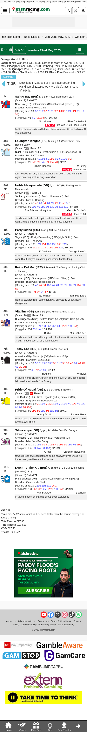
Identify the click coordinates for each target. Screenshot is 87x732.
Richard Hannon (42, 166)
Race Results (32, 36)
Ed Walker (45, 295)
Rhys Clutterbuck (76, 121)
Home (8, 726)
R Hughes (45, 373)
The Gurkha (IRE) (25, 397)
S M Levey (80, 166)
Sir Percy (20, 196)
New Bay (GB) (23, 104)
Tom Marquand (78, 295)
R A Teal (46, 451)
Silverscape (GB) (27, 430)
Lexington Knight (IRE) (31, 141)
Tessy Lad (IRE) (26, 348)
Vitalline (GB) (24, 311)
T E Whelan (79, 492)
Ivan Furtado (44, 492)
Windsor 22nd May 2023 (44, 50)
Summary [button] (8, 77)
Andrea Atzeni (78, 414)
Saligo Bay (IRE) (26, 96)
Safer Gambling (66, 624)
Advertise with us (26, 621)
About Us (10, 621)
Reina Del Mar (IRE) (29, 267)
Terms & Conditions (61, 621)
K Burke (46, 333)
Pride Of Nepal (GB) (29, 389)
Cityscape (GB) (23, 437)
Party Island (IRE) (27, 229)
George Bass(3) (77, 251)
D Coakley (45, 251)
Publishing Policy (47, 624)
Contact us (43, 621)
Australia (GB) (23, 356)
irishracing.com (11, 36)
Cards (22, 726)
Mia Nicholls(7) (78, 333)
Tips (50, 726)
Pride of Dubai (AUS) (26, 478)
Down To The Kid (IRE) (31, 467)
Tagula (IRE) (22, 237)
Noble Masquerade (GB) (32, 185)
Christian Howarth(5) (75, 451)
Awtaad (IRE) (22, 278)
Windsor (80, 36)
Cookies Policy (29, 624)
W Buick (81, 373)
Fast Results (64, 726)
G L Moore (45, 121)
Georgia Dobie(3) (76, 210)
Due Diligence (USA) (26, 319)
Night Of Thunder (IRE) (28, 151)
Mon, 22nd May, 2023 (57, 36)
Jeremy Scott (43, 414)
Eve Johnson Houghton (38, 210)
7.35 (19, 49)
